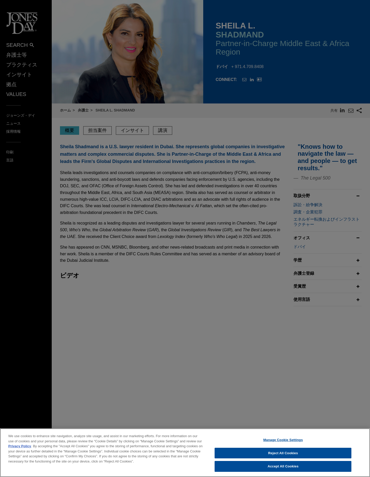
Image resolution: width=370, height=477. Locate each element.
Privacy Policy (19, 450)
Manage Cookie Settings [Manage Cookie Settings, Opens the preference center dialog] (283, 444)
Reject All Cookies (283, 457)
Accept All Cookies (283, 471)
